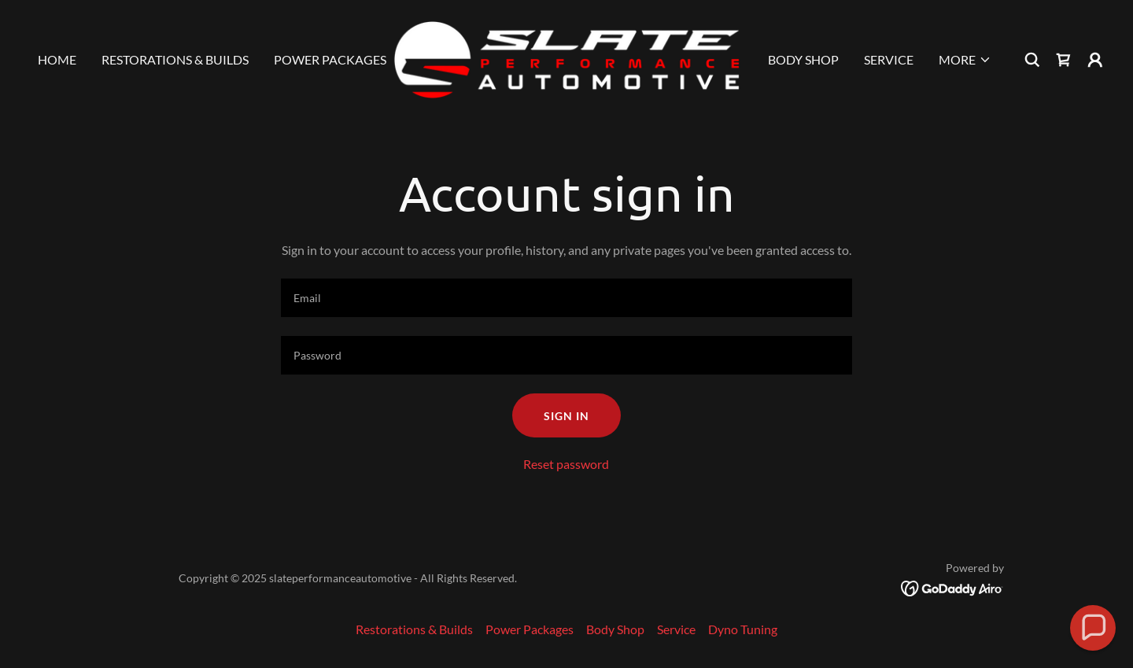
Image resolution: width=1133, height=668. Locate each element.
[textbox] (566, 298)
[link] (566, 57)
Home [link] (57, 59)
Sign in (566, 416)
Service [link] (888, 59)
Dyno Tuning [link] (742, 629)
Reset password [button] (566, 463)
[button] (965, 59)
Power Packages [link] (330, 59)
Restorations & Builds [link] (175, 59)
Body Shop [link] (803, 59)
